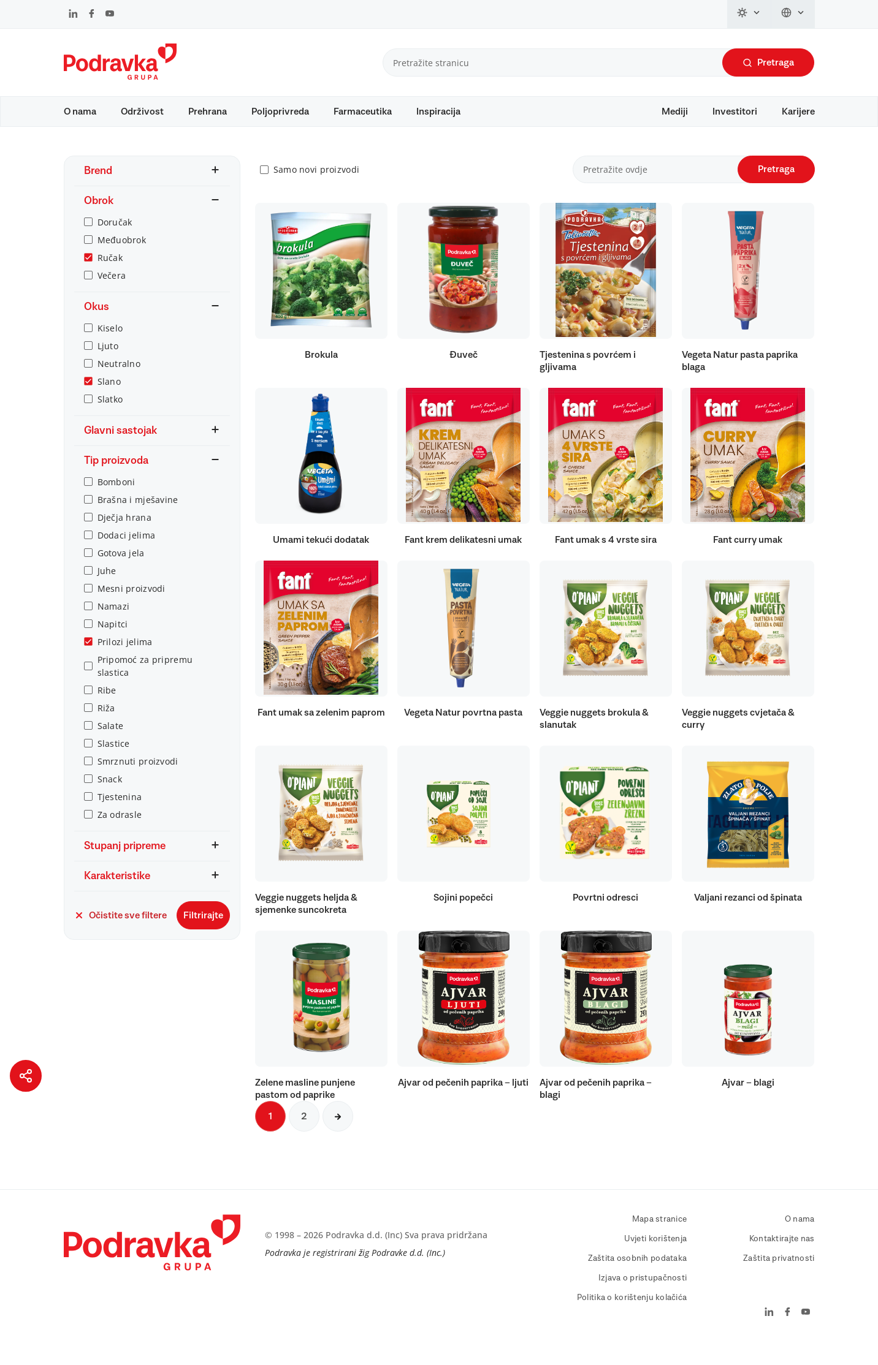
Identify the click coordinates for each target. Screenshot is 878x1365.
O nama (80, 111)
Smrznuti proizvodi (137, 778)
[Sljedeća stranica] (338, 1134)
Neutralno (119, 381)
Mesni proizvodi (131, 605)
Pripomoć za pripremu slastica (145, 683)
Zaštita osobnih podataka (637, 1276)
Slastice (113, 760)
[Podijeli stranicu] (26, 1076)
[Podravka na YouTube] (109, 15)
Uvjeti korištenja (655, 1256)
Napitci (112, 641)
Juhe (106, 588)
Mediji (675, 111)
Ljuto (107, 363)
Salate (110, 743)
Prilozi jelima (125, 659)
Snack (109, 796)
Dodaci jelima (126, 552)
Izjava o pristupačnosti (642, 1295)
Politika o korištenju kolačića (632, 1315)
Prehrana (207, 111)
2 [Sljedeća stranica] (304, 1134)
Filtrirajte (203, 932)
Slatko (110, 416)
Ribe (106, 707)
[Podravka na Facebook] (91, 15)
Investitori (734, 111)
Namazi (113, 623)
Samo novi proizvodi (316, 187)
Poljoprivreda (280, 111)
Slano (109, 398)
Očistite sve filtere (120, 932)
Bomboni (116, 499)
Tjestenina (119, 814)
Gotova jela (121, 570)
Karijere (798, 111)
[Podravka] (120, 76)
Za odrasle (119, 832)
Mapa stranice (659, 1237)
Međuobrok (122, 257)
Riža (106, 725)
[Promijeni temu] (749, 14)
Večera (111, 292)
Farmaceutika (363, 111)
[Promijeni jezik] (793, 14)
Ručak (110, 275)
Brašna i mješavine (137, 517)
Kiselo (110, 345)
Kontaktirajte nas (782, 1256)
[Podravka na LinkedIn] (73, 15)
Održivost (142, 111)
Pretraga (768, 63)
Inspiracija (438, 111)
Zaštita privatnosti (778, 1276)
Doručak (114, 239)
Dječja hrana (124, 534)
